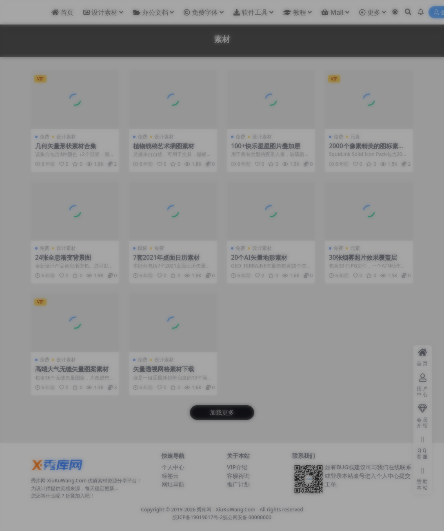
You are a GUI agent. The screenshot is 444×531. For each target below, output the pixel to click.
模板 (142, 248)
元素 (355, 136)
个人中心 (173, 467)
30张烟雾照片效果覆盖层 (363, 257)
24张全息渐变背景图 (63, 257)
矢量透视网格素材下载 (163, 369)
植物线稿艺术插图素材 (163, 146)
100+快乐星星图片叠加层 (265, 146)
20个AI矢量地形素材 (259, 257)
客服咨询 (238, 476)
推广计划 (238, 484)
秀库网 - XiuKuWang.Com (227, 509)
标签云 (170, 476)
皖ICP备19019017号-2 (198, 517)
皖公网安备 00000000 (247, 517)
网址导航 (173, 484)
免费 (44, 136)
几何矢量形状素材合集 (65, 146)
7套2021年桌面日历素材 (166, 257)
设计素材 (66, 136)
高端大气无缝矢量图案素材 (72, 369)
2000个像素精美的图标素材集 (366, 149)
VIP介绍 (237, 467)
